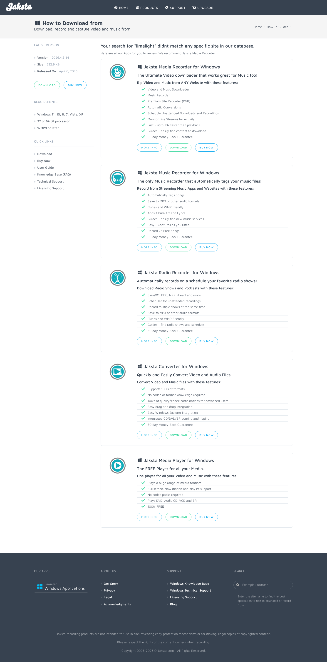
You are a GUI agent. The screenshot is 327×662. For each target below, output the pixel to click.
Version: (43, 57)
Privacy (109, 590)
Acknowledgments (117, 604)
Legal (108, 597)
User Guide (45, 167)
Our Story (111, 583)
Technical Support (50, 181)
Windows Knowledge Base (189, 583)
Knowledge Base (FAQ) (54, 174)
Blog (173, 604)
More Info (149, 147)
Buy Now (206, 147)
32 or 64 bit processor (53, 121)
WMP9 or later (48, 128)
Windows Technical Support (190, 590)
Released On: (47, 71)
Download (178, 147)
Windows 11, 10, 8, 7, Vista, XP (60, 114)
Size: (41, 64)
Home (258, 27)
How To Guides (277, 27)
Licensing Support (50, 188)
